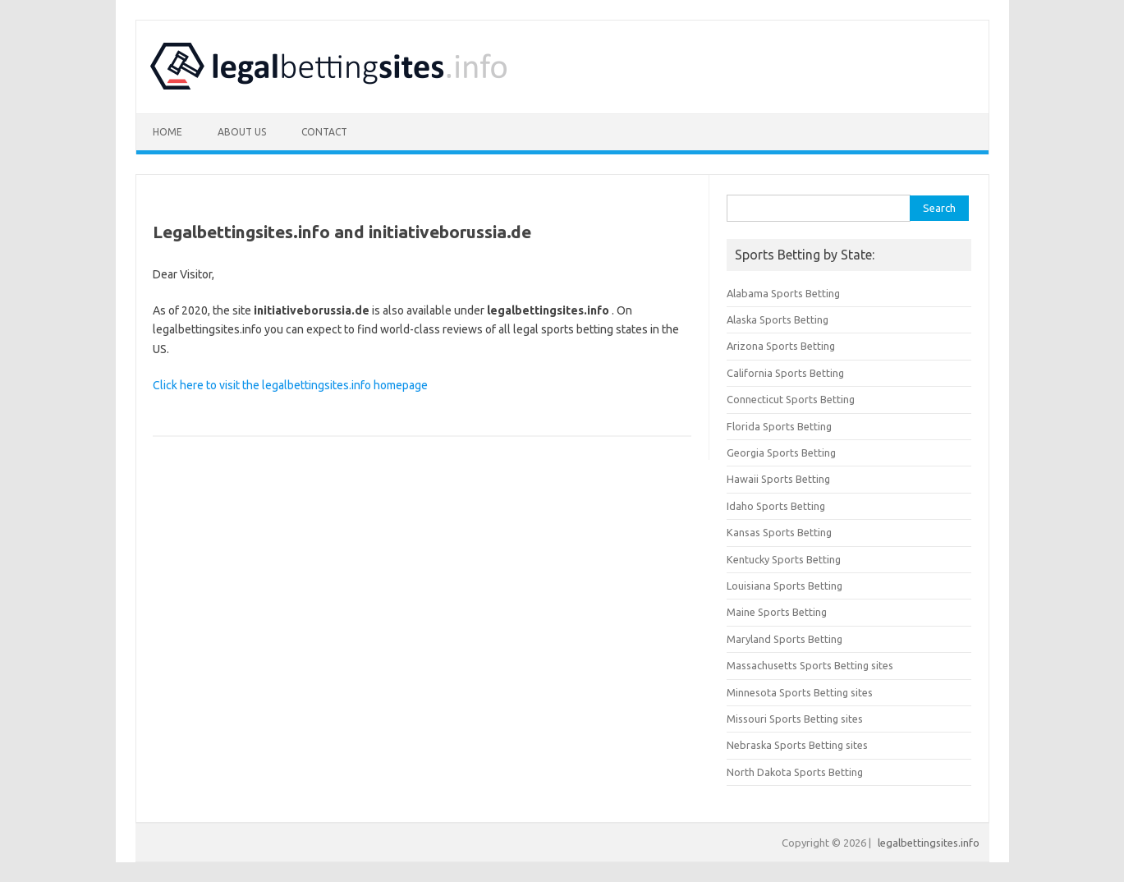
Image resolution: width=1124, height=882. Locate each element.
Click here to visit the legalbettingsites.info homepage (290, 385)
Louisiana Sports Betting (784, 585)
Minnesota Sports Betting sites (800, 692)
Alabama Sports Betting (783, 293)
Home (167, 131)
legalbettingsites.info (928, 842)
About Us (242, 131)
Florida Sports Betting (779, 426)
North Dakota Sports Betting (795, 772)
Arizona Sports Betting (781, 345)
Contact (324, 131)
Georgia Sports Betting (781, 452)
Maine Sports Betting (777, 612)
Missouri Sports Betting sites (795, 718)
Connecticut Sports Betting (791, 399)
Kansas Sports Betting (779, 532)
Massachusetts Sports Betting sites (810, 665)
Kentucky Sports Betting (784, 559)
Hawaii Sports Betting (778, 479)
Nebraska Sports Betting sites (797, 745)
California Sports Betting (785, 373)
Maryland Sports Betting (784, 639)
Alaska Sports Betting (777, 319)
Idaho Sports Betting (776, 506)
